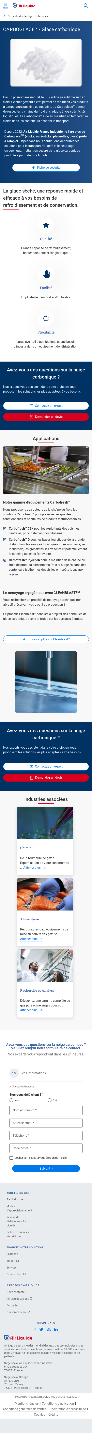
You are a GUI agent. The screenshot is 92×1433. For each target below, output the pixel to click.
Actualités (13, 1305)
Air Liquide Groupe (19, 1298)
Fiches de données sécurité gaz (18, 1234)
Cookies (39, 1414)
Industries (13, 1260)
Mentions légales (26, 1403)
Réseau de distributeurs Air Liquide (16, 1221)
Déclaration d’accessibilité (68, 1409)
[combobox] (86, 6)
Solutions (12, 1253)
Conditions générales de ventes (24, 1409)
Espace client (16, 1274)
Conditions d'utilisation (58, 1403)
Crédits (53, 1414)
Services (12, 1267)
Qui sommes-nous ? (19, 1312)
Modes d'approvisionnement (19, 1208)
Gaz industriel (15, 1199)
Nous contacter (16, 1292)
